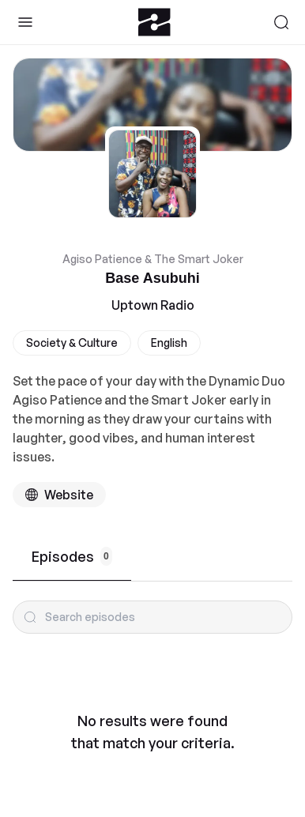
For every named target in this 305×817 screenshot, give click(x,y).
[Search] (281, 22)
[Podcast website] (59, 494)
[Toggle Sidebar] (25, 22)
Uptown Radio (152, 305)
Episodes (72, 556)
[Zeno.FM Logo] (154, 22)
